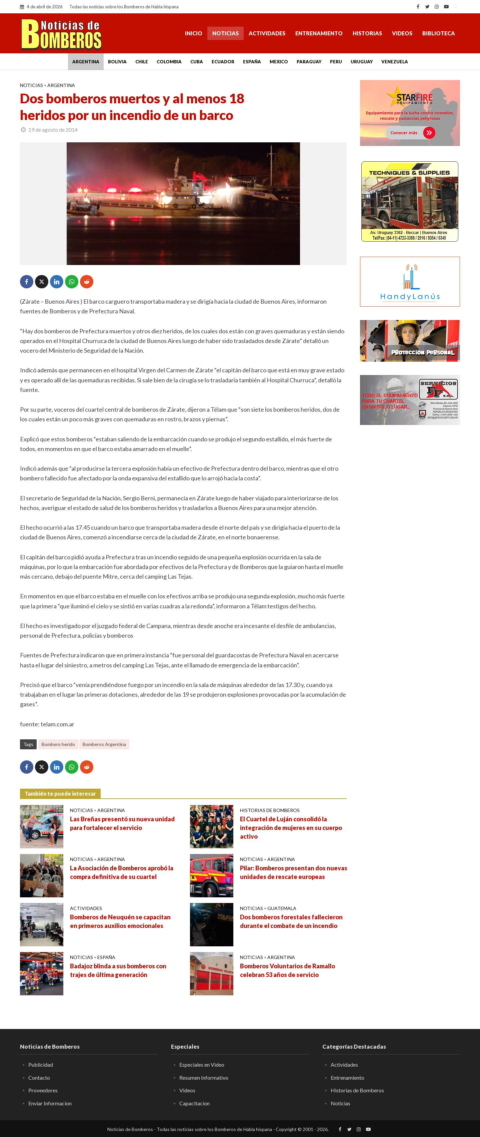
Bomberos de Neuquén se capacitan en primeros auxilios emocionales (120, 921)
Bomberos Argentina (104, 744)
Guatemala (281, 908)
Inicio (193, 33)
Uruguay (362, 61)
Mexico (279, 61)
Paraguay (309, 61)
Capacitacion (194, 1103)
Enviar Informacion (50, 1103)
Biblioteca (438, 33)
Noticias (225, 33)
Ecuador (223, 61)
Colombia (169, 61)
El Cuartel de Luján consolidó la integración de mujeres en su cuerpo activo (291, 827)
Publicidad (40, 1064)
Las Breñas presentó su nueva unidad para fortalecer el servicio (122, 823)
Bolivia (117, 61)
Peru (336, 61)
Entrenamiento (319, 33)
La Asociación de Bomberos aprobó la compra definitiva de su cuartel (121, 872)
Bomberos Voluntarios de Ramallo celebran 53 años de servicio (287, 970)
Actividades (267, 33)
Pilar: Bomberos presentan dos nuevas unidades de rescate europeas (293, 872)
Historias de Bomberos (270, 810)
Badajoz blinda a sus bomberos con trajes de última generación (118, 970)
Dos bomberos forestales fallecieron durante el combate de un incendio (291, 921)
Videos (402, 33)
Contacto (39, 1077)
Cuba (196, 61)
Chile (141, 61)
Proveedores (43, 1090)
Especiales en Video (201, 1064)
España (252, 61)
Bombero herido (58, 744)
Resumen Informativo (203, 1077)
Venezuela (394, 61)
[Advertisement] (410, 538)
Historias (367, 33)
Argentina (85, 61)
